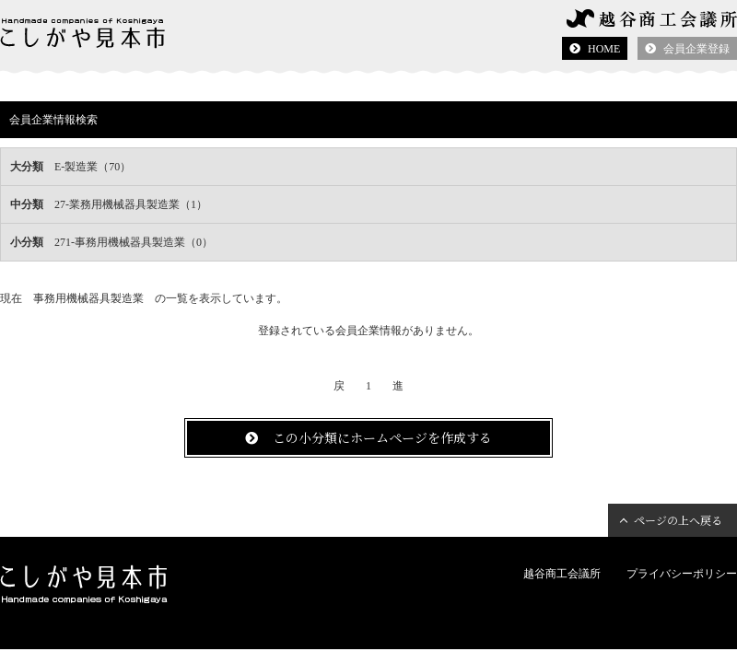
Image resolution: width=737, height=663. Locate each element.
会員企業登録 (696, 48)
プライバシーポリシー (681, 573)
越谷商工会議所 (562, 573)
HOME (604, 48)
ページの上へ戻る (678, 520)
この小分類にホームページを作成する (382, 437)
